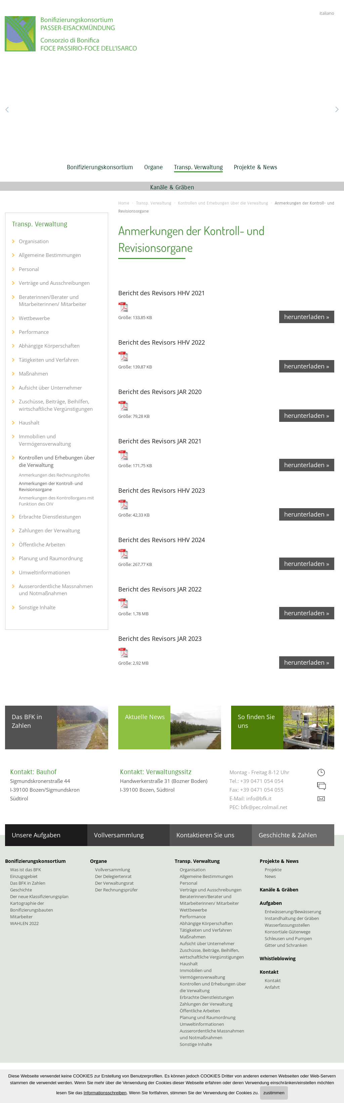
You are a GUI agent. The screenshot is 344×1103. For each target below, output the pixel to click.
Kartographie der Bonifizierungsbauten (31, 906)
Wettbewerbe (34, 318)
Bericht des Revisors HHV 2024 (161, 540)
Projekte (273, 870)
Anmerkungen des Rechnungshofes (54, 475)
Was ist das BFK (25, 870)
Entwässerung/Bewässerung (293, 912)
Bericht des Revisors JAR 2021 (160, 441)
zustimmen (274, 1092)
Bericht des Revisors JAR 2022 (160, 589)
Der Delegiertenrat (113, 876)
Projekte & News (255, 167)
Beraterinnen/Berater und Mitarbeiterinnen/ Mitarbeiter (52, 300)
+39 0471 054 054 (262, 781)
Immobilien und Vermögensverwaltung (45, 440)
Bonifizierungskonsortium (100, 167)
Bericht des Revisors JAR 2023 (160, 638)
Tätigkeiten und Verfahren (49, 359)
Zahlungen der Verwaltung (49, 530)
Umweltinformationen (44, 572)
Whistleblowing (278, 958)
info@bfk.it (258, 798)
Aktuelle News (145, 717)
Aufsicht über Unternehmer (50, 387)
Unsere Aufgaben (36, 835)
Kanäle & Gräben (172, 187)
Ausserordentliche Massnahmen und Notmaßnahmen (56, 590)
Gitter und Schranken (286, 945)
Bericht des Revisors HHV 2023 (161, 490)
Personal (29, 269)
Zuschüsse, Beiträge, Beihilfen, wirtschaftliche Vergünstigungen (56, 405)
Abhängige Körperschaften (49, 345)
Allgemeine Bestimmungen (50, 255)
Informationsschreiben (105, 1092)
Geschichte (21, 890)
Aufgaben (271, 903)
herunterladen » (306, 317)
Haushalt (29, 422)
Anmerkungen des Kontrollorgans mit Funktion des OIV (56, 501)
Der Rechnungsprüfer (116, 890)
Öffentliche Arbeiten (42, 544)
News (270, 876)
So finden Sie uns (256, 721)
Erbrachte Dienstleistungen (50, 516)
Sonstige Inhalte (37, 607)
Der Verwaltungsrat (114, 883)
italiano (326, 13)
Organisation (34, 241)
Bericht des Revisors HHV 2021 (161, 293)
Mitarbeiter (21, 917)
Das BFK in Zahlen (27, 721)
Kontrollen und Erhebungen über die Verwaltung (223, 203)
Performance (34, 331)
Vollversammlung (119, 835)
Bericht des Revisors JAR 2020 (160, 392)
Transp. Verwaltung (198, 167)
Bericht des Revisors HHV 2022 (161, 342)
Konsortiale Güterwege (287, 932)
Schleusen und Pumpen (288, 938)
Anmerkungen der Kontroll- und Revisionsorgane (51, 486)
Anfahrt (272, 987)
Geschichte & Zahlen (288, 835)
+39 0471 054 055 (262, 789)
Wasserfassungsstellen (287, 925)
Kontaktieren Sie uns (205, 835)
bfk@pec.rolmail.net (264, 807)
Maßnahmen (33, 373)
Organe (153, 167)
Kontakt (269, 972)
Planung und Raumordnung (51, 558)
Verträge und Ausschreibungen (54, 282)
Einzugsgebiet (24, 876)
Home (123, 203)
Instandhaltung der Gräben (292, 918)
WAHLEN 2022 (24, 923)
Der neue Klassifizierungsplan (39, 896)
